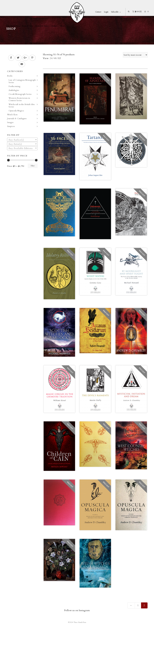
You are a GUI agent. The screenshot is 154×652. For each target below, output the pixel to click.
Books (9, 75)
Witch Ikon (12, 114)
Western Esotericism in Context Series (19, 99)
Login (106, 12)
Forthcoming (14, 86)
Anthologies (14, 90)
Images (10, 122)
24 (51, 58)
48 (55, 58)
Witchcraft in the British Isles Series (22, 105)
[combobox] (22, 140)
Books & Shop (27, 26)
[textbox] (22, 140)
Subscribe (115, 12)
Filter (33, 166)
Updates (54, 26)
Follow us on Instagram (77, 610)
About (62, 26)
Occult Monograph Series (20, 94)
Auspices (11, 126)
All (59, 58)
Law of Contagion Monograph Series (22, 81)
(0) (137, 11)
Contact (98, 12)
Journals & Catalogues (17, 118)
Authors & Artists (42, 26)
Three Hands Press (13, 26)
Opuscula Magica (16, 110)
